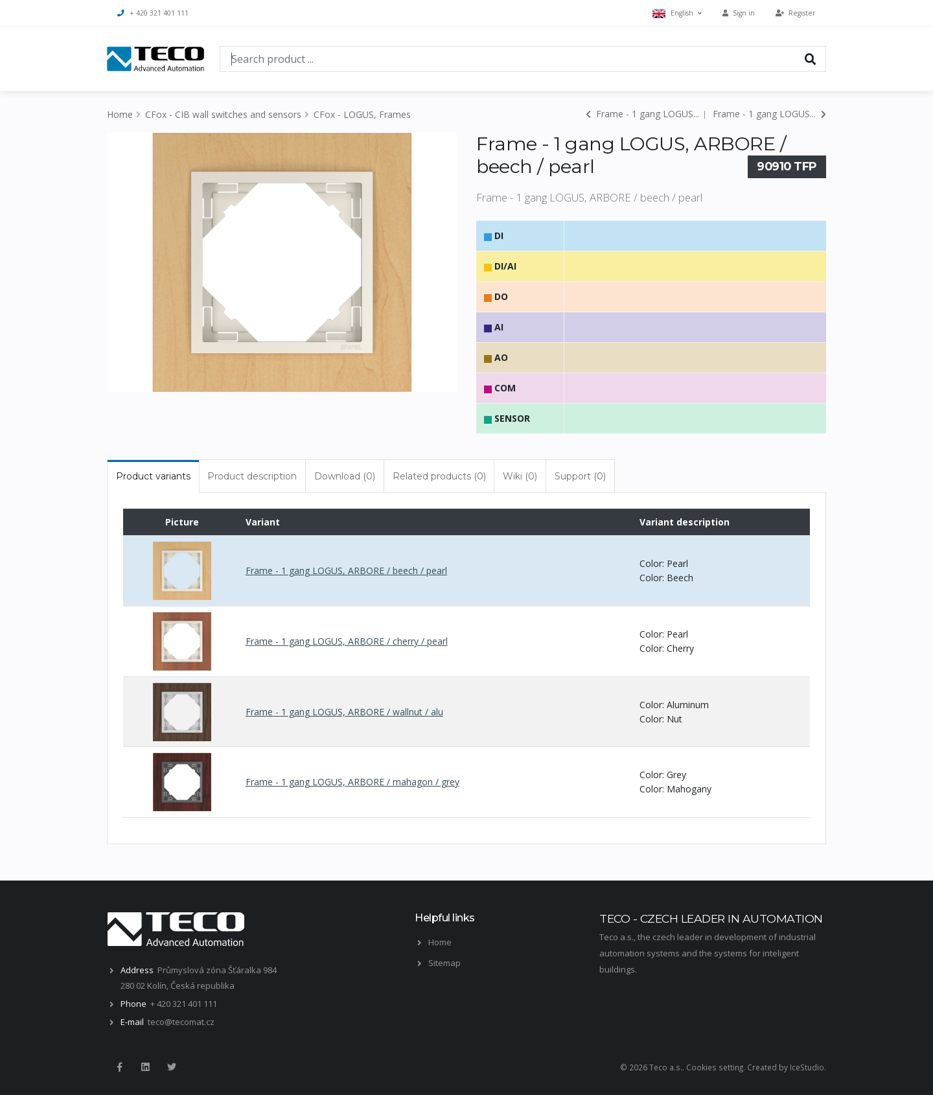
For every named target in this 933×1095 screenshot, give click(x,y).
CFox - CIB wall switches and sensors (223, 114)
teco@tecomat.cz (181, 1022)
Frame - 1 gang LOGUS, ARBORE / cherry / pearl (347, 641)
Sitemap (444, 963)
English (677, 13)
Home (120, 114)
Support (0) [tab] (580, 476)
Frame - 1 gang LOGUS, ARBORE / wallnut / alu (344, 712)
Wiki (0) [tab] (520, 476)
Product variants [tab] (153, 476)
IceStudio (807, 1067)
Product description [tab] (252, 476)
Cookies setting (714, 1067)
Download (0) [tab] (344, 476)
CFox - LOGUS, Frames (362, 114)
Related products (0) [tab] (439, 476)
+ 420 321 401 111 (153, 12)
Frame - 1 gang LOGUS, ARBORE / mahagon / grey (352, 782)
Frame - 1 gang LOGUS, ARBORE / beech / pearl (346, 570)
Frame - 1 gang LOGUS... (642, 114)
